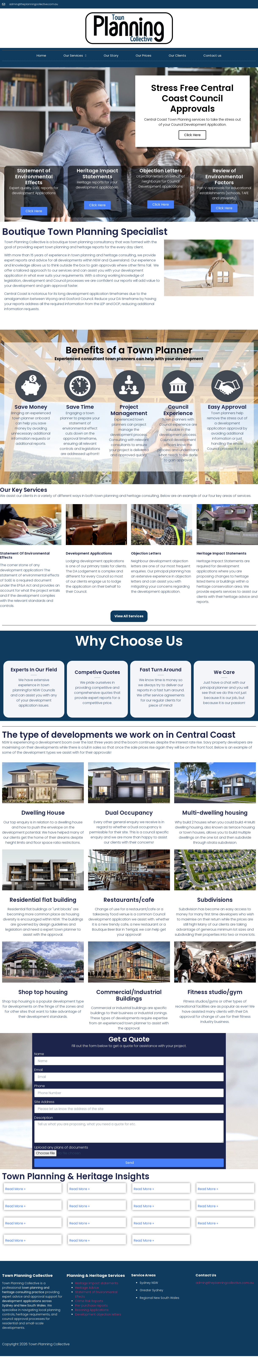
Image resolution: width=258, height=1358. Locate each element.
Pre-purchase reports (91, 1307)
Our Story (111, 55)
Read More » (15, 1190)
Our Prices (143, 55)
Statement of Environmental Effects (25, 556)
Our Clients (177, 55)
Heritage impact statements (96, 1285)
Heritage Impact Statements (221, 554)
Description (43, 1119)
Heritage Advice (87, 1289)
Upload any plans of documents (61, 1149)
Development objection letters (98, 1316)
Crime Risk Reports (89, 1303)
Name (39, 1054)
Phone (39, 1086)
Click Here (192, 135)
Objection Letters (146, 554)
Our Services (74, 55)
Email (38, 1070)
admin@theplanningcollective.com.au (225, 1285)
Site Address (44, 1102)
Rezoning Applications (92, 1312)
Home (41, 55)
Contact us (212, 55)
